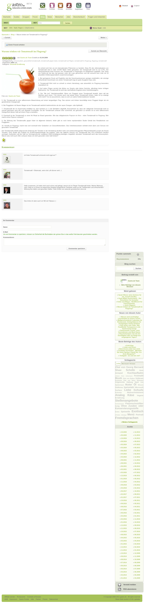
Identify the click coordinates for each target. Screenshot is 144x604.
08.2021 (124, 463)
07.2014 (124, 562)
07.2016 (124, 510)
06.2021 (124, 466)
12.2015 (124, 525)
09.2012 (137, 466)
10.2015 (124, 531)
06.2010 (137, 534)
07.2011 (137, 497)
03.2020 (124, 472)
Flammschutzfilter (134, 403)
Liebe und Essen (130, 347)
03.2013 (137, 451)
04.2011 (137, 506)
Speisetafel (129, 387)
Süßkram (139, 378)
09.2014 (124, 556)
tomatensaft (103, 61)
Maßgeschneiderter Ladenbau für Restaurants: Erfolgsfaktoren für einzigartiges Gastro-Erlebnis (129, 321)
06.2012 (137, 475)
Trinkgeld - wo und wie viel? (130, 355)
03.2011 (137, 510)
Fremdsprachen (126, 418)
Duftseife (138, 390)
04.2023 (124, 454)
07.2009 (137, 569)
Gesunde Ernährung (17, 64)
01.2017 (124, 497)
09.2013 (137, 441)
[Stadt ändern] (29, 28)
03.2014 (124, 572)
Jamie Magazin (129, 305)
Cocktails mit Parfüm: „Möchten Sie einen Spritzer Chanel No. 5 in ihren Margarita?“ (129, 352)
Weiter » (104, 37)
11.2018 (124, 482)
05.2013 (137, 447)
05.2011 (137, 503)
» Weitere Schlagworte (129, 422)
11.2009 (137, 556)
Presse (45, 599)
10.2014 (124, 553)
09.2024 (124, 441)
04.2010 (137, 541)
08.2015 (124, 534)
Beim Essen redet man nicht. (129, 349)
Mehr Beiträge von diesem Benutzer (131, 285)
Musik (119, 378)
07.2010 (137, 531)
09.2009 (137, 562)
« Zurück (7, 37)
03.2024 (124, 447)
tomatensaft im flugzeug (83, 61)
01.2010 (137, 550)
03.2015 (124, 541)
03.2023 (124, 457)
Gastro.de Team (26, 57)
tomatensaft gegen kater (49, 61)
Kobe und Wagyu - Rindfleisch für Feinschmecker (129, 302)
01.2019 (124, 478)
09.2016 (124, 503)
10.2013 (137, 438)
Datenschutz (53, 599)
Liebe (129, 389)
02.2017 (124, 494)
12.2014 (124, 547)
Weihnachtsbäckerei (135, 392)
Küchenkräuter (120, 404)
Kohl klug (129, 345)
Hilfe (32, 599)
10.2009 (137, 559)
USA (104, 28)
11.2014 (124, 550)
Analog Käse (126, 395)
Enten (118, 412)
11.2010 (137, 519)
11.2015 (124, 528)
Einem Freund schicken (16, 45)
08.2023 (124, 451)
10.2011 (137, 491)
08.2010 (137, 528)
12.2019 (124, 475)
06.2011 (137, 500)
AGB (6, 599)
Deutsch (125, 5)
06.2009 (137, 572)
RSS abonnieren (129, 589)
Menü (132, 414)
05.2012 (137, 478)
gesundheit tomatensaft (32, 61)
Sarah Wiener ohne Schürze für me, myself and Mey (129, 295)
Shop (88, 6)
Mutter (129, 384)
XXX (4, 154)
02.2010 (137, 547)
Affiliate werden (9, 597)
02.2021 (124, 469)
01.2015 (124, 544)
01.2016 (124, 522)
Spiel (138, 382)
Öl (136, 384)
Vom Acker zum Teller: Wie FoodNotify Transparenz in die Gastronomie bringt (129, 327)
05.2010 (137, 537)
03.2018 (124, 488)
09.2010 (137, 525)
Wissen (140, 385)
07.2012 (137, 472)
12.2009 (137, 553)
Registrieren (79, 6)
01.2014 (124, 578)
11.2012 (137, 460)
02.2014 (124, 575)
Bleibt (141, 370)
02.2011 (137, 513)
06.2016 (124, 513)
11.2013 (137, 435)
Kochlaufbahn (135, 373)
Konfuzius (119, 380)
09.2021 (124, 460)
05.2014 (124, 569)
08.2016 (124, 506)
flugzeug (95, 61)
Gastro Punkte (24, 599)
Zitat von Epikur (129, 378)
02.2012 (137, 488)
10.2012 (137, 463)
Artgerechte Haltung (125, 382)
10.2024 (124, 438)
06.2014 (124, 565)
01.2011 (137, 516)
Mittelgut (124, 415)
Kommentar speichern (77, 248)
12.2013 (137, 432)
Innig (118, 406)
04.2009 (137, 578)
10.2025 (124, 432)
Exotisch (137, 411)
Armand (121, 373)
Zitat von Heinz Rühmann (133, 380)
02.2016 (124, 519)
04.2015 (124, 537)
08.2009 (137, 565)
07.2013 (137, 444)
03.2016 (124, 516)
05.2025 (124, 435)
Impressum (14, 599)
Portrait (139, 414)
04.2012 (137, 482)
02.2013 (137, 454)
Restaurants (42, 6)
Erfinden (118, 415)
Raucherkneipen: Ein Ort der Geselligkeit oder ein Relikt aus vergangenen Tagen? (129, 335)
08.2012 (137, 469)
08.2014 (124, 559)
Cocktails (52, 6)
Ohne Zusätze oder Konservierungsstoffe (129, 407)
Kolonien (121, 392)
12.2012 (137, 457)
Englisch (137, 5)
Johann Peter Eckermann (124, 376)
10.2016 (124, 500)
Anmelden (69, 6)
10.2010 (137, 522)
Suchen (138, 268)
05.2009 (137, 575)
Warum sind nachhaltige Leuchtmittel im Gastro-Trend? (129, 317)
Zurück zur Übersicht (99, 51)
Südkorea (119, 387)
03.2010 (137, 544)
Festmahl (138, 375)
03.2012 (137, 485)
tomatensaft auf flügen (66, 61)
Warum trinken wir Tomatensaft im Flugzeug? (24, 51)
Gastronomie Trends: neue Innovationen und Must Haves (129, 331)
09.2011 (137, 494)
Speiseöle (126, 411)
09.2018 (124, 485)
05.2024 (124, 444)
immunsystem (18, 61)
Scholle (132, 370)
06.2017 (124, 491)
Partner (38, 599)
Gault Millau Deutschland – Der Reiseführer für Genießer (130, 299)
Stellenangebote (126, 400)
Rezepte (60, 6)
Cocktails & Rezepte (34, 597)
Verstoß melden (129, 585)
